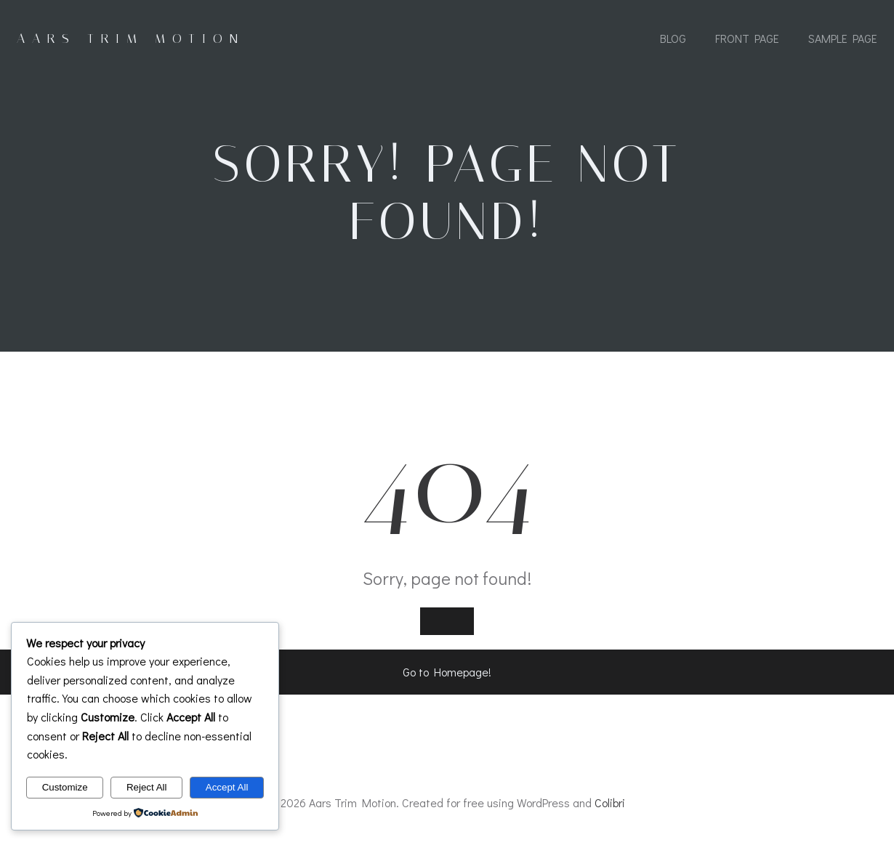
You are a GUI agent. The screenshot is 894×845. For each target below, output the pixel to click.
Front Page (747, 38)
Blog (673, 38)
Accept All (227, 787)
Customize (65, 787)
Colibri (610, 802)
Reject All (146, 787)
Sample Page (842, 38)
